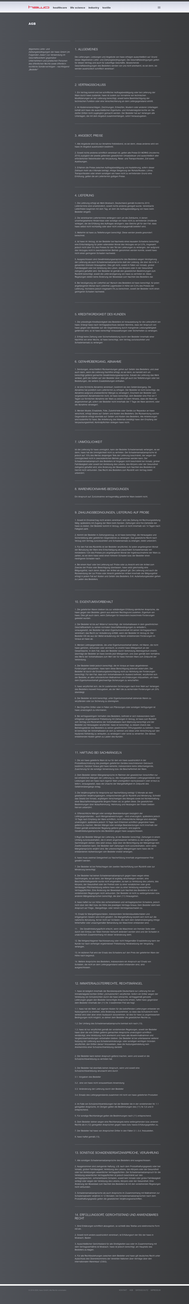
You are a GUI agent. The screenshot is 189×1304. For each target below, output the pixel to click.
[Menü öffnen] (159, 7)
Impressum (156, 1290)
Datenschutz (141, 1290)
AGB (131, 1290)
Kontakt (123, 1290)
